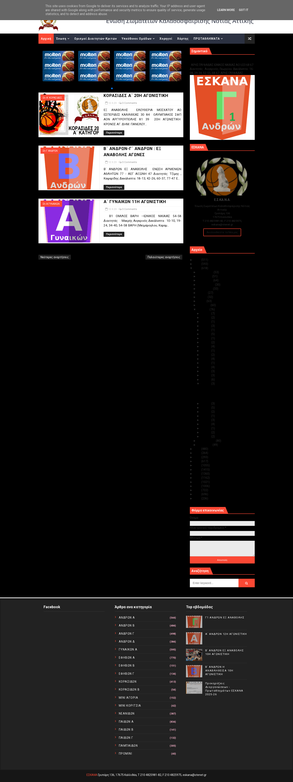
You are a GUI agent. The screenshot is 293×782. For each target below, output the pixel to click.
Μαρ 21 (206, 346)
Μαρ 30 (206, 313)
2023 (197, 268)
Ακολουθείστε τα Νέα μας (222, 232)
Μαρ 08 (206, 411)
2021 (197, 453)
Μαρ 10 (206, 403)
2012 (197, 490)
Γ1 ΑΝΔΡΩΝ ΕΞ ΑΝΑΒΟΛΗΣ (210, 60)
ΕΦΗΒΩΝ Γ (126, 673)
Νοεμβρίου (205, 276)
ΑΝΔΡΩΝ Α (127, 617)
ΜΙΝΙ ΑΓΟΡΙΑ (128, 697)
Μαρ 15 (206, 371)
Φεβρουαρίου (207, 440)
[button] (112, 88)
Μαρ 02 (206, 432)
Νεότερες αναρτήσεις (54, 257)
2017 (197, 469)
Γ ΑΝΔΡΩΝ (52, 150)
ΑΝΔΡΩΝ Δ (127, 641)
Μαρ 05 (206, 424)
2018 (197, 465)
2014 (197, 482)
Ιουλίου (203, 292)
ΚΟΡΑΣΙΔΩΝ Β (129, 689)
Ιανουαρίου (205, 444)
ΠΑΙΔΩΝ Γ (126, 737)
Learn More (226, 10)
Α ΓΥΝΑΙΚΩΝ (53, 203)
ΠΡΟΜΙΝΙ (125, 753)
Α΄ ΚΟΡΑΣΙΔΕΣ (54, 97)
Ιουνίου (203, 297)
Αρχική (46, 38)
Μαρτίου (204, 309)
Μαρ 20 (206, 350)
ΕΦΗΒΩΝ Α (127, 657)
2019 (197, 461)
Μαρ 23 (206, 338)
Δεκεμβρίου (206, 272)
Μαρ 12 (206, 383)
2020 (197, 457)
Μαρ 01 (206, 436)
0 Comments (129, 102)
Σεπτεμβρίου (206, 284)
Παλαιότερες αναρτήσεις (164, 257)
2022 (197, 448)
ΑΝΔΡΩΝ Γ (126, 633)
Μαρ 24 (206, 334)
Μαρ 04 (206, 428)
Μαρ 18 (206, 358)
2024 (197, 263)
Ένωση (61, 38)
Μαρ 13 (206, 379)
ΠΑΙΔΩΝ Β (126, 729)
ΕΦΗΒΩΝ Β (127, 665)
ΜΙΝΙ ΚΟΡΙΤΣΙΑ (130, 705)
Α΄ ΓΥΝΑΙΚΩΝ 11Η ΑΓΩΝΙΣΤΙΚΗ (135, 201)
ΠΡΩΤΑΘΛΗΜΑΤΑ (207, 38)
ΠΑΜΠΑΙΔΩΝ (128, 745)
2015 (197, 477)
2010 (197, 498)
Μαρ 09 (206, 407)
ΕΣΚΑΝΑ (91, 775)
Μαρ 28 (206, 321)
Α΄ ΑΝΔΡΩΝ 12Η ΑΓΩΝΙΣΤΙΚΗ (226, 633)
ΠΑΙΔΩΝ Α (126, 721)
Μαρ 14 (206, 375)
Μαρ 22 (206, 342)
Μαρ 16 (206, 367)
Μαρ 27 (206, 325)
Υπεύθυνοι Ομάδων (137, 38)
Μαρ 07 (206, 416)
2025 (197, 259)
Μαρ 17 (206, 362)
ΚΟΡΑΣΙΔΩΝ (128, 681)
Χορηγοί (166, 38)
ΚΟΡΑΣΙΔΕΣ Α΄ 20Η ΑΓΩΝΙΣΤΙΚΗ (136, 95)
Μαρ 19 (206, 354)
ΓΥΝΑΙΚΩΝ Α (128, 649)
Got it (243, 10)
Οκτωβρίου (205, 280)
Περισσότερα (114, 132)
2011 (197, 494)
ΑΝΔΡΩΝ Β (127, 625)
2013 (197, 486)
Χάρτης (183, 38)
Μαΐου (202, 301)
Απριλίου (204, 305)
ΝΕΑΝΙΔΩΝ (127, 713)
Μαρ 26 (206, 330)
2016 (197, 473)
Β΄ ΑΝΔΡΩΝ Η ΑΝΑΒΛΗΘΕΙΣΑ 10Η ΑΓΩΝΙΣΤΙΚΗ (219, 670)
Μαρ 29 (206, 317)
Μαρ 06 (206, 420)
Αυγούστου (205, 288)
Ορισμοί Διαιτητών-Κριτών (95, 38)
